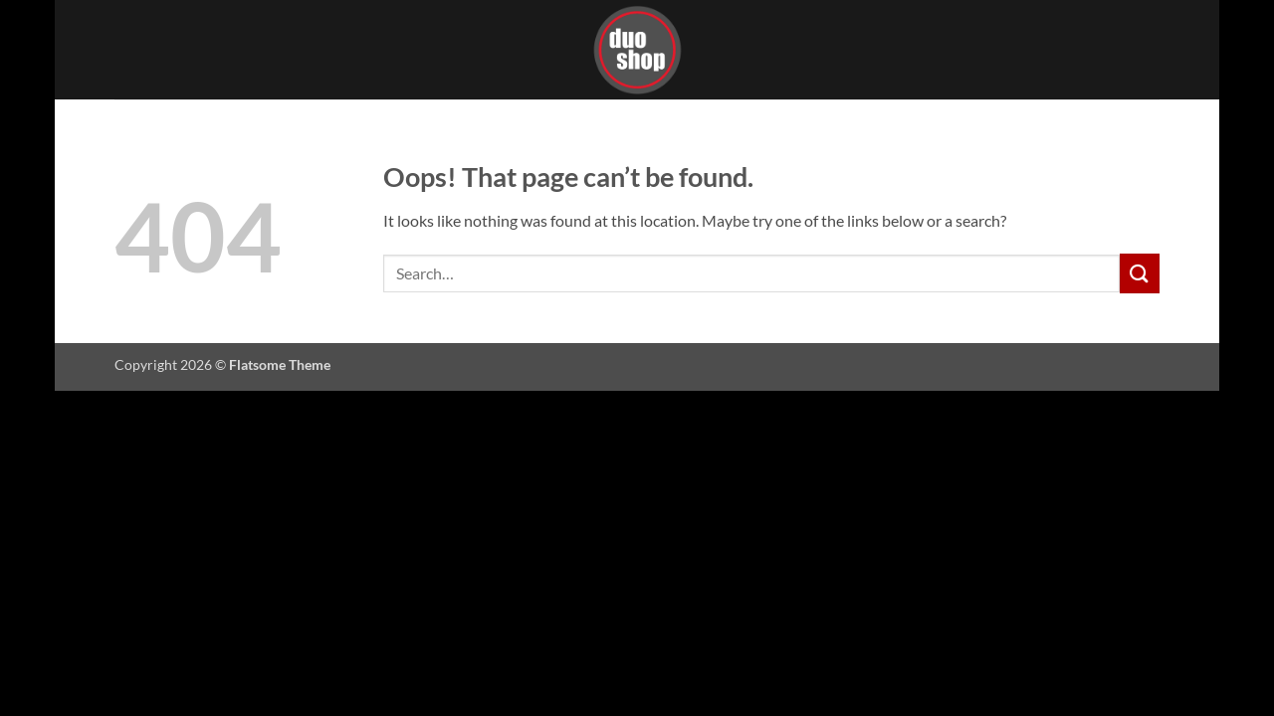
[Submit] (1140, 273)
